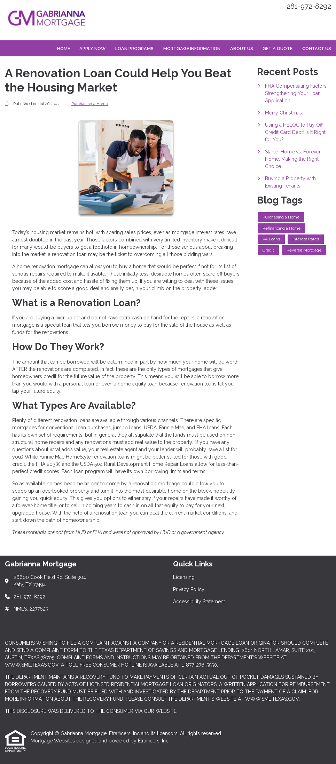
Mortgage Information (191, 48)
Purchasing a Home (89, 103)
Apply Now (92, 48)
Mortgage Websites (53, 740)
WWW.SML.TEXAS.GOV (31, 665)
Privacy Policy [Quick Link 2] (188, 589)
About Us (241, 48)
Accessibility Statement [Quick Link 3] (199, 601)
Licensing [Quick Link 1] (184, 577)
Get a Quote (277, 48)
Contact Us (316, 48)
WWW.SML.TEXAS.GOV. (272, 699)
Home (63, 48)
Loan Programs (134, 48)
